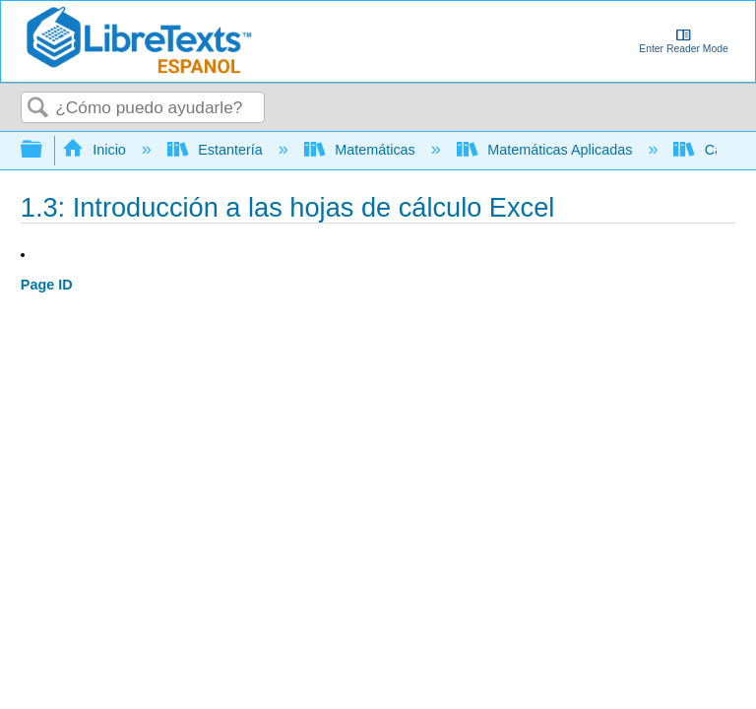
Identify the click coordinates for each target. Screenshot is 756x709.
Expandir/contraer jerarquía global (44, 150)
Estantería (217, 150)
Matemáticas (361, 150)
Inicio (96, 150)
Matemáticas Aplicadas (547, 150)
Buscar (38, 109)
